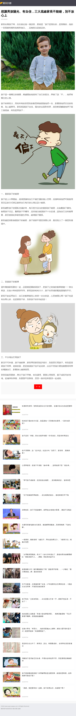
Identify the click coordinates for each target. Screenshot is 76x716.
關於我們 (3, 708)
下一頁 (38, 386)
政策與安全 (9, 708)
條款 (14, 708)
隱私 (16, 708)
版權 (19, 708)
